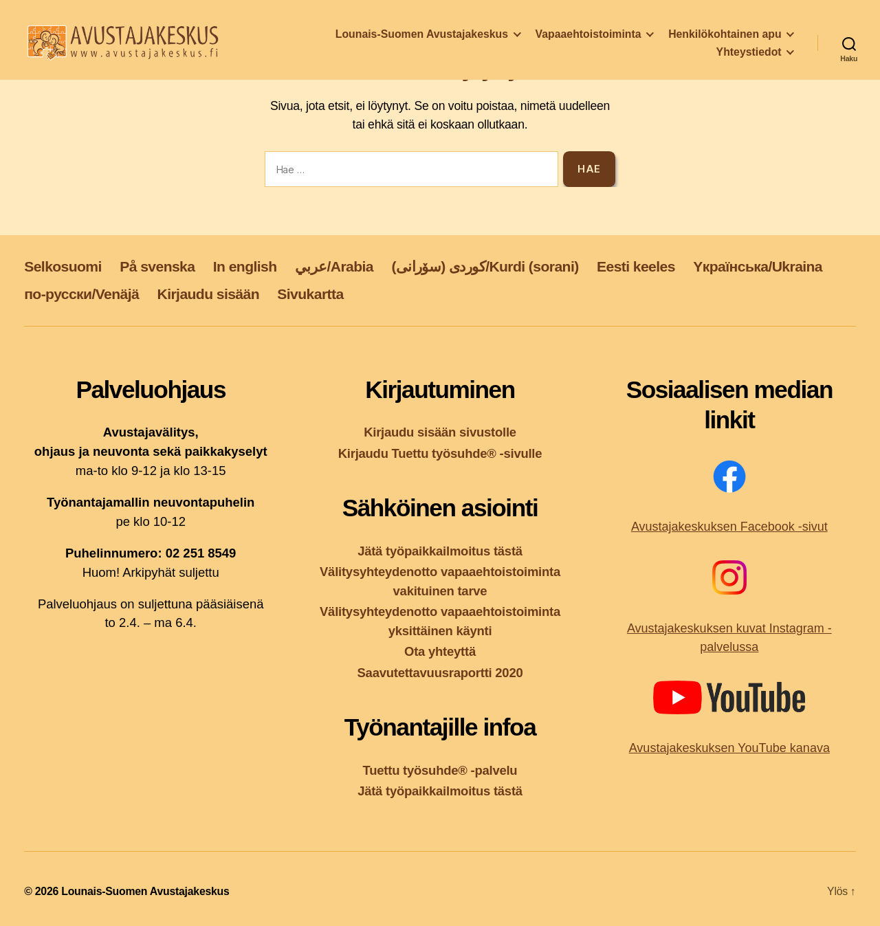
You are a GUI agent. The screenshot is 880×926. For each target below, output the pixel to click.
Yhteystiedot (749, 57)
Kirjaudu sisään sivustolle (440, 432)
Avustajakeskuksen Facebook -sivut (729, 526)
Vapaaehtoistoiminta (588, 39)
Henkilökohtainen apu (724, 39)
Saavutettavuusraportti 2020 (440, 672)
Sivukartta (310, 294)
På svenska (157, 266)
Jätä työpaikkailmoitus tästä (440, 551)
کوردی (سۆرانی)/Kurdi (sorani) (484, 266)
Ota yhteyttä (440, 651)
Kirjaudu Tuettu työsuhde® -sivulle (440, 453)
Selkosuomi (63, 266)
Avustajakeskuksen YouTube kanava (729, 748)
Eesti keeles (636, 266)
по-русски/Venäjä (81, 294)
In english (245, 266)
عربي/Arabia (334, 266)
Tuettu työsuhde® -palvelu (440, 770)
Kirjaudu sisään (208, 294)
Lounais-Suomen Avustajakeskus (422, 39)
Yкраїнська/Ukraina (757, 266)
